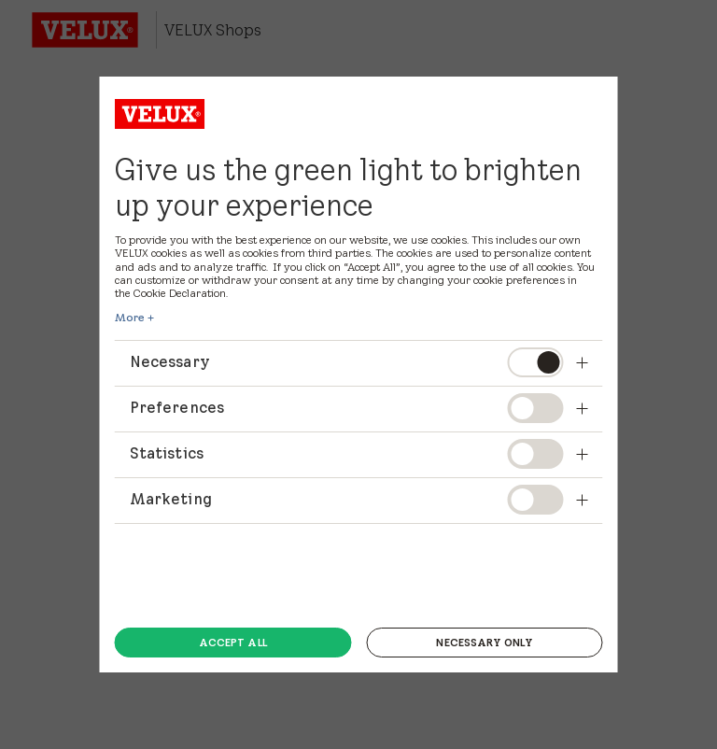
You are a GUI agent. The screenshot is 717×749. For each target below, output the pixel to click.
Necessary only (484, 642)
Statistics (347, 453)
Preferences (347, 407)
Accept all (233, 642)
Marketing (347, 498)
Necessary (347, 361)
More (130, 317)
